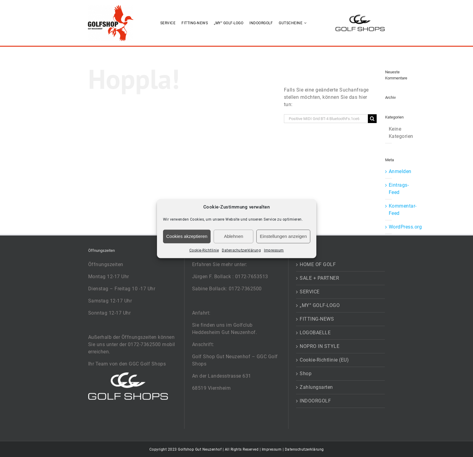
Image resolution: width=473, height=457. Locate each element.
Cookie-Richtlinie (204, 250)
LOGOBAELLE (315, 332)
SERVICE (310, 292)
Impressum (274, 250)
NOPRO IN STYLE (319, 346)
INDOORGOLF (315, 401)
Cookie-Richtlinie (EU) (324, 360)
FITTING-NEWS (317, 319)
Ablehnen (233, 236)
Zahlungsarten (316, 387)
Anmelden (400, 171)
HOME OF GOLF (318, 264)
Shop (305, 373)
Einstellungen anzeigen (283, 236)
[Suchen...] (326, 118)
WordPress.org (405, 227)
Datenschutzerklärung (241, 250)
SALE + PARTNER (319, 278)
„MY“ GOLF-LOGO (320, 305)
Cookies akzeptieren (187, 236)
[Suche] (372, 118)
